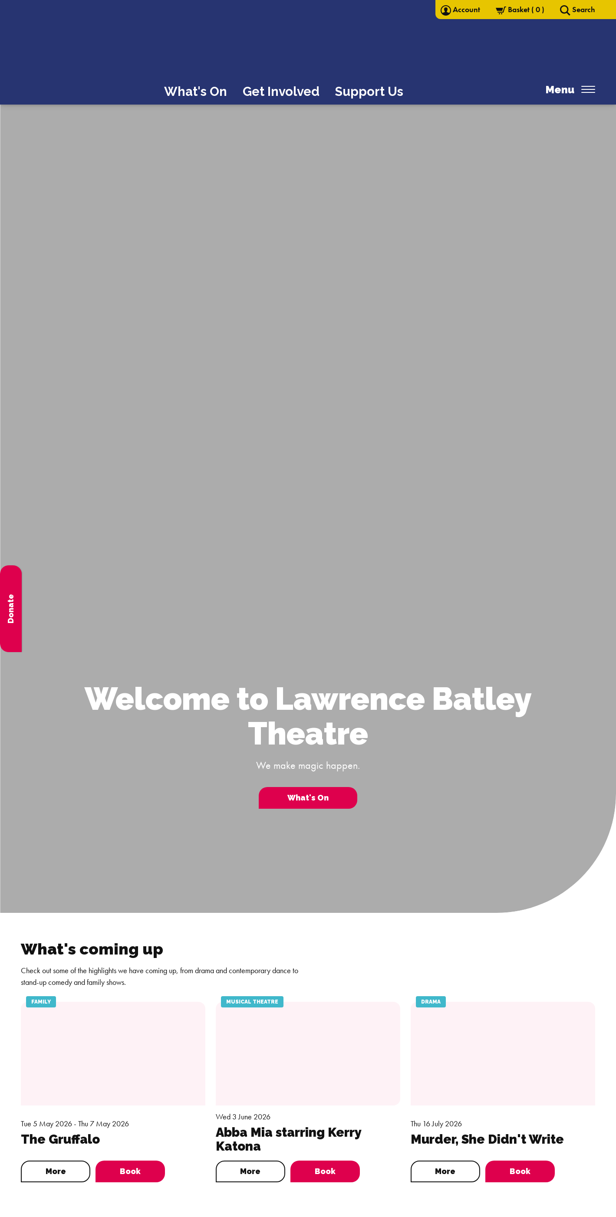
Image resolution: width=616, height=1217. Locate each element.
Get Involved (281, 91)
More (56, 1171)
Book (130, 1171)
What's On (195, 91)
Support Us (369, 91)
